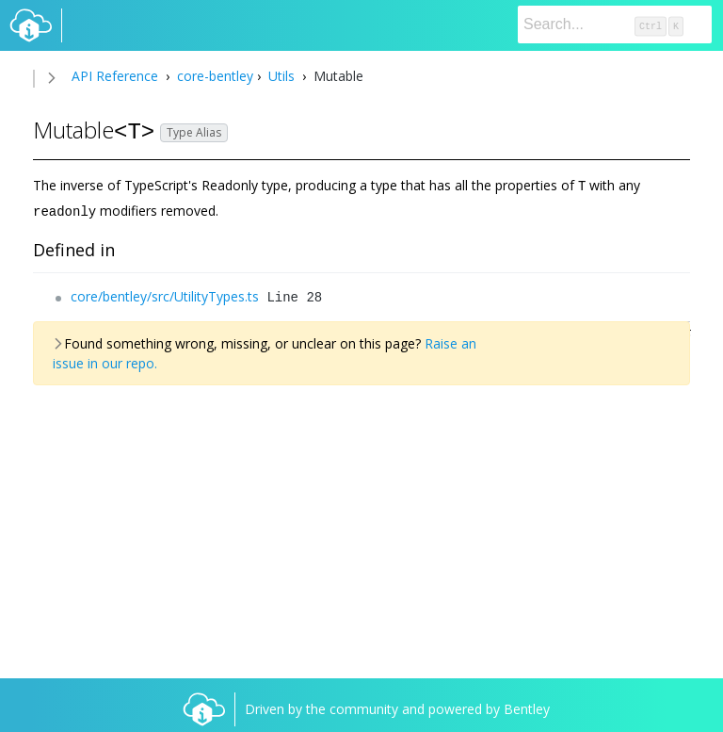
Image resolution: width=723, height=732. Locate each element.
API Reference (115, 76)
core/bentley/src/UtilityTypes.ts (165, 294)
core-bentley (213, 76)
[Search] (615, 24)
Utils (281, 76)
